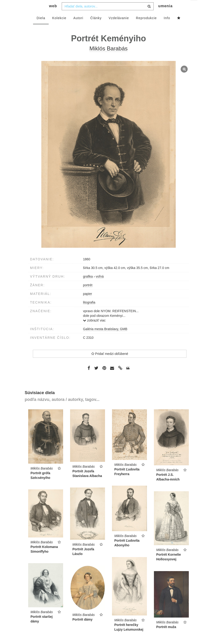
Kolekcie (59, 27)
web (53, 15)
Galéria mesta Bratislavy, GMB (105, 338)
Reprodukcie (146, 27)
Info (167, 27)
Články (96, 27)
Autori (78, 27)
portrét (87, 294)
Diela (41, 27)
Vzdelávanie (118, 27)
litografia (89, 312)
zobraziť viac (94, 330)
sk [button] (194, 7)
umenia (165, 15)
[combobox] (108, 16)
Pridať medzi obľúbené (109, 363)
